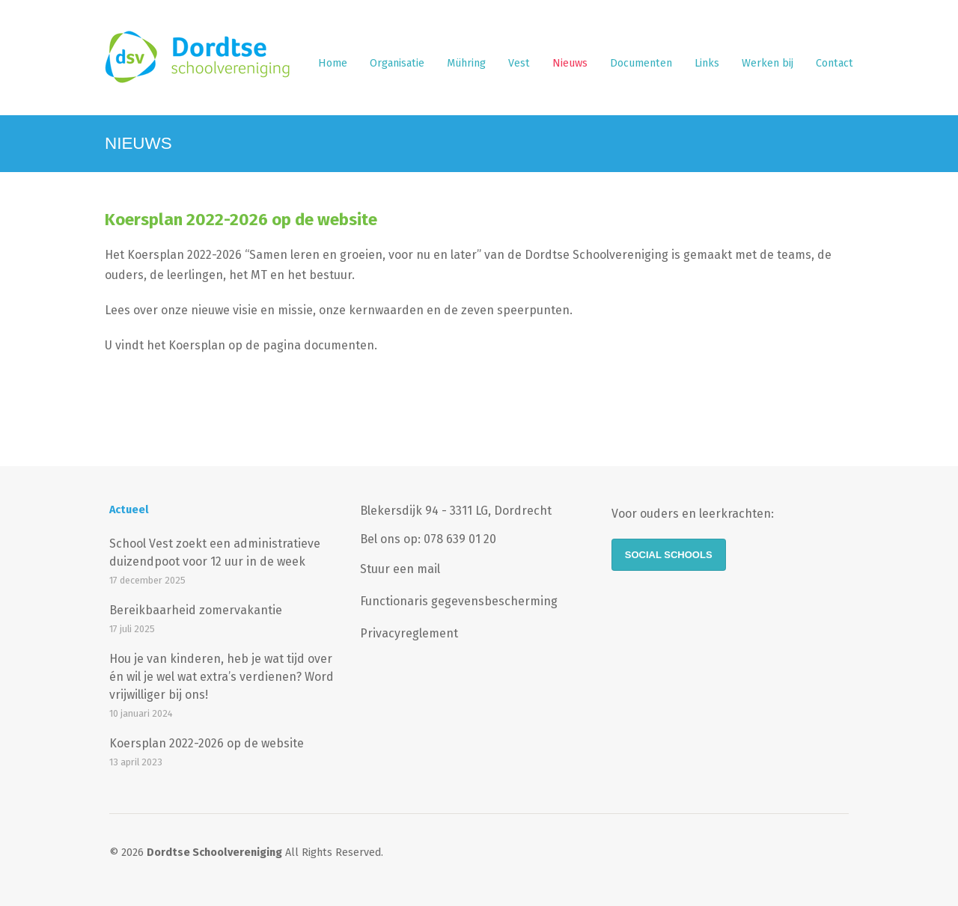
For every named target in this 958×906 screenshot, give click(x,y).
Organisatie (397, 63)
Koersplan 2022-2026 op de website (241, 219)
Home (332, 63)
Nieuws (570, 63)
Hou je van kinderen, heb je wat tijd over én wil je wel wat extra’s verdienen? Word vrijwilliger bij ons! (221, 677)
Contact (834, 63)
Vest (519, 63)
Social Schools (669, 554)
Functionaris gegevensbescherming (459, 601)
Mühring (466, 63)
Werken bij (767, 63)
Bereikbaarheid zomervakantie (195, 610)
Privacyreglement (409, 633)
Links (707, 63)
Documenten (641, 63)
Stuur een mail (400, 569)
